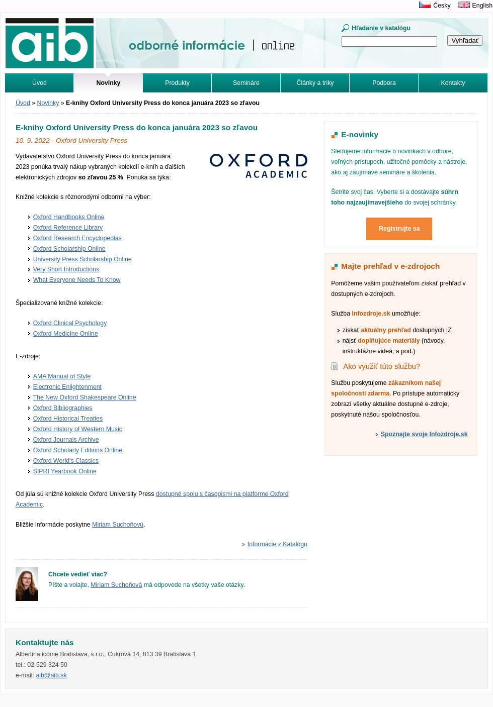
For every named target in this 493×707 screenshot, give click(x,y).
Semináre (246, 82)
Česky (441, 5)
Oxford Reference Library (68, 227)
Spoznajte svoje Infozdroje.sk (424, 434)
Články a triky (315, 82)
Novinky (48, 103)
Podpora (384, 82)
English (482, 5)
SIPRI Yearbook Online (65, 471)
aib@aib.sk (51, 675)
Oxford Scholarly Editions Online (77, 450)
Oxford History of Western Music (77, 429)
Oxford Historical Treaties (68, 418)
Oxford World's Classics (66, 460)
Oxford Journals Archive (66, 439)
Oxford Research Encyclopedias (77, 238)
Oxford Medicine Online (65, 333)
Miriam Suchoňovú (117, 524)
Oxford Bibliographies (63, 408)
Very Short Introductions (66, 269)
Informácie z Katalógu (277, 544)
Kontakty (453, 82)
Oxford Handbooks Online (69, 217)
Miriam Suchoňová (116, 584)
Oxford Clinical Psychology (70, 323)
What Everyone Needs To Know (77, 279)
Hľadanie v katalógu (381, 28)
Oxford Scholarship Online (69, 248)
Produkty (177, 82)
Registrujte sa (399, 228)
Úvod (39, 82)
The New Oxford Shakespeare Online (84, 397)
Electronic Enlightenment (67, 386)
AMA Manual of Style (62, 376)
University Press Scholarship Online (82, 259)
